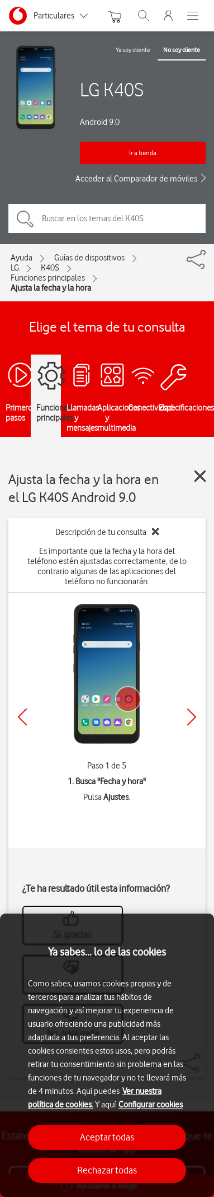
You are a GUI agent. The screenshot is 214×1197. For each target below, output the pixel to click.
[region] (107, 1055)
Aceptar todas (107, 1137)
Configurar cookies (150, 1105)
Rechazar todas (107, 1170)
